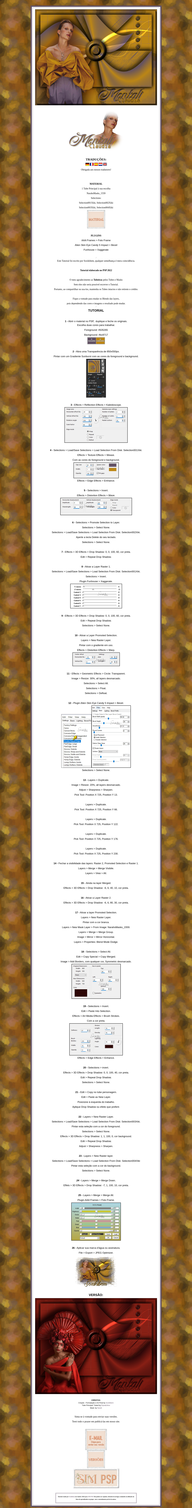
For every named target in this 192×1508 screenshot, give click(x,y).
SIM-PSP (90, 1496)
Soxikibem (110, 1403)
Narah (99, 1408)
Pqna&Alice (105, 1405)
